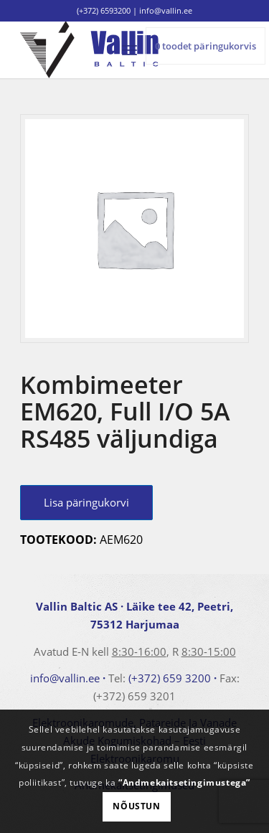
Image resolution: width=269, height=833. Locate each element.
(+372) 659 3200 (169, 678)
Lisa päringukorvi (86, 502)
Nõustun (136, 806)
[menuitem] (129, 49)
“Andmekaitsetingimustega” (184, 782)
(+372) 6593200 (104, 10)
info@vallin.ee (65, 678)
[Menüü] (129, 49)
